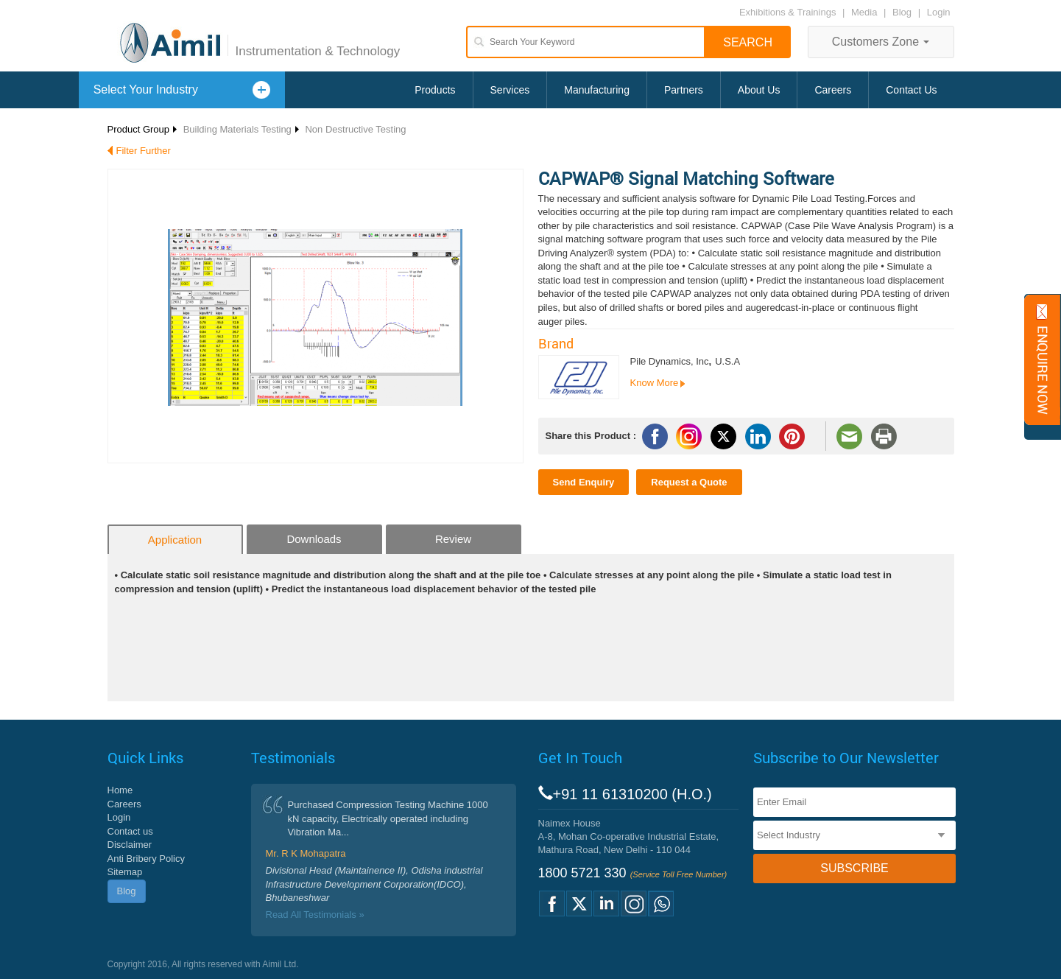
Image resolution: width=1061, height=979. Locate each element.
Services (510, 90)
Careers (832, 90)
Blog (902, 12)
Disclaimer (129, 844)
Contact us (130, 831)
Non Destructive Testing (355, 129)
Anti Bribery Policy (146, 858)
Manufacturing (597, 90)
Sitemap (125, 871)
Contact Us (911, 90)
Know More (654, 382)
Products (435, 90)
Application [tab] (175, 539)
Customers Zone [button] (881, 41)
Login (939, 12)
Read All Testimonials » (315, 914)
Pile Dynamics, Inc (669, 361)
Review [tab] (453, 539)
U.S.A (727, 361)
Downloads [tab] (313, 539)
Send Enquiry (584, 482)
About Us (759, 90)
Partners (683, 90)
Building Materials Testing (237, 129)
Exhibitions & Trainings (787, 12)
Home (120, 790)
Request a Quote (689, 482)
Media (865, 12)
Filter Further (143, 150)
